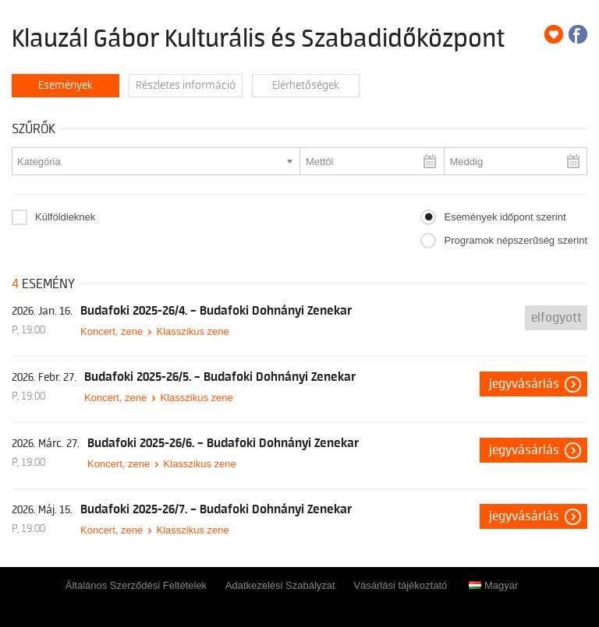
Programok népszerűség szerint (515, 240)
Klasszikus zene (192, 331)
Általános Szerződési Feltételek (136, 585)
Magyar (493, 585)
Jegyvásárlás (524, 384)
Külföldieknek (65, 217)
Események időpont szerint (504, 217)
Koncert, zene (111, 331)
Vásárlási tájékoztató (400, 585)
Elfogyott (556, 318)
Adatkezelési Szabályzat (280, 585)
